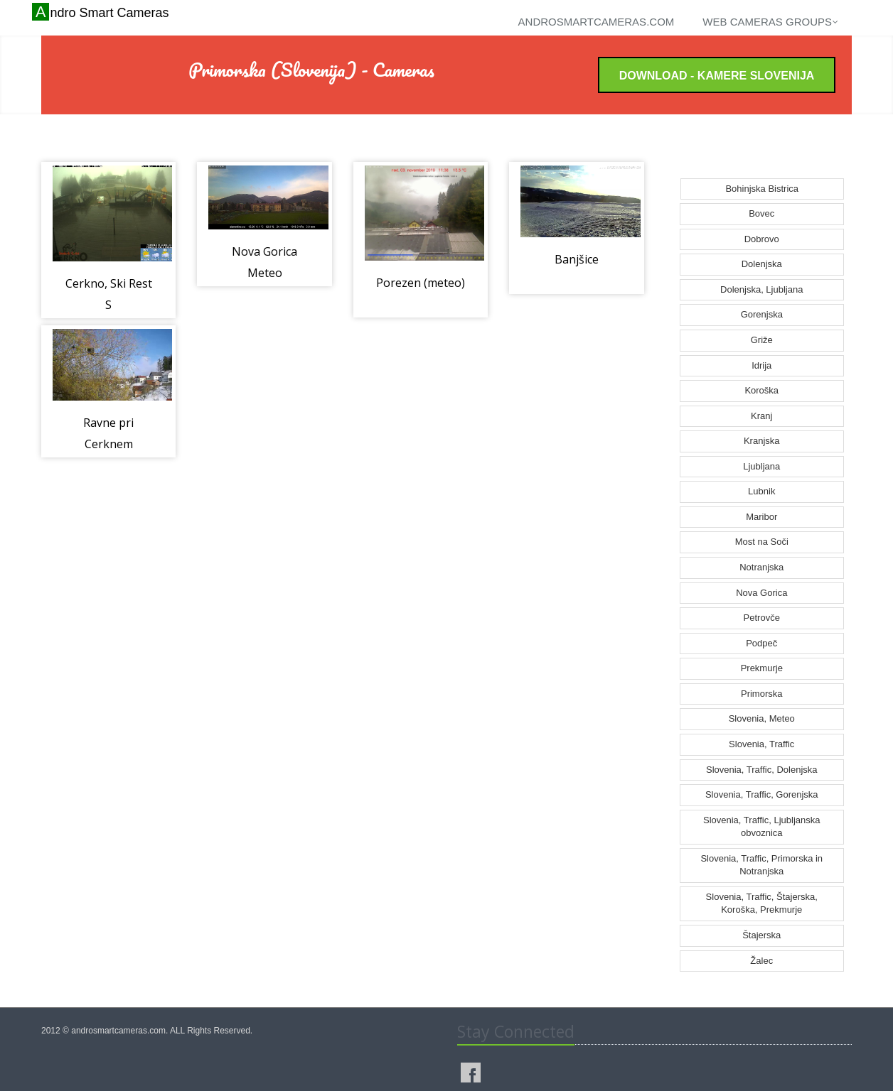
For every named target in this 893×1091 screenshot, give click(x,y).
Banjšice (577, 259)
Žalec (761, 960)
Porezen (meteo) (420, 283)
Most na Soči (761, 541)
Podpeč (761, 643)
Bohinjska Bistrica (761, 188)
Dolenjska (762, 264)
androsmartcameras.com (596, 22)
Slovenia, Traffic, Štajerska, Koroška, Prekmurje (762, 903)
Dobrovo (761, 239)
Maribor (761, 516)
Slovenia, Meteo (762, 718)
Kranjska (762, 440)
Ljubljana (761, 466)
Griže (762, 340)
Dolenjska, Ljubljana (761, 289)
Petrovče (762, 617)
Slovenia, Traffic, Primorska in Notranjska (761, 865)
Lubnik (761, 491)
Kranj (761, 416)
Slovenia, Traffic (761, 744)
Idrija (761, 365)
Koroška (761, 390)
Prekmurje (762, 668)
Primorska (762, 693)
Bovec (761, 213)
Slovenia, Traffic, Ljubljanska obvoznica (761, 827)
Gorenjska (762, 314)
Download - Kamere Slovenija (717, 76)
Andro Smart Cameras (102, 12)
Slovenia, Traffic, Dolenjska (762, 769)
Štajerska (761, 935)
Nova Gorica (761, 592)
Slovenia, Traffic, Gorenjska (761, 794)
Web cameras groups (770, 22)
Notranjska (761, 567)
